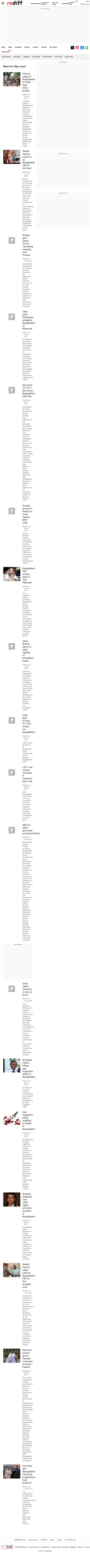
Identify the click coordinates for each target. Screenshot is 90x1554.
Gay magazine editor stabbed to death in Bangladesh (28, 1120)
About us (81, 1547)
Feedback (73, 1547)
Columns (36, 57)
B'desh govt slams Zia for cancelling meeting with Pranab (27, 245)
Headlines (6, 57)
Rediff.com (24, 1547)
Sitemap (65, 1547)
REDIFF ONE (5, 52)
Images (26, 57)
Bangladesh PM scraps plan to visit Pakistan (28, 575)
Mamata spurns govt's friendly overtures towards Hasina (27, 1358)
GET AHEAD (53, 47)
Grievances (48, 1551)
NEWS (10, 47)
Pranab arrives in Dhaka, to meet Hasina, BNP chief (27, 514)
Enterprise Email (45, 3)
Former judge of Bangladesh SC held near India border (28, 82)
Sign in (88, 1)
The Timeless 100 (70, 1540)
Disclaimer (46, 1547)
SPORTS (44, 47)
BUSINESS (18, 47)
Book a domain (33, 1540)
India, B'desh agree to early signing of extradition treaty (28, 651)
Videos (59, 1540)
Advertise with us (35, 1547)
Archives (69, 57)
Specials (58, 57)
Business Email (55, 3)
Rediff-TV (72, 3)
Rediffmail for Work (20, 1540)
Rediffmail (34, 4)
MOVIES (27, 47)
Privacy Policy (56, 1547)
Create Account (85, 4)
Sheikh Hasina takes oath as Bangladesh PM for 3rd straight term (28, 1275)
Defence (17, 57)
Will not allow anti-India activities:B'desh (31, 829)
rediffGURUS (65, 4)
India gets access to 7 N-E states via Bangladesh (28, 723)
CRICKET (35, 47)
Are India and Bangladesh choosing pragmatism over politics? (29, 1474)
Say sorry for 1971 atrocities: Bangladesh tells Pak (28, 391)
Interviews (47, 57)
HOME (3, 47)
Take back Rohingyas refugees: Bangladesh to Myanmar (28, 320)
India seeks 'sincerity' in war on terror (27, 989)
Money (40, 4)
